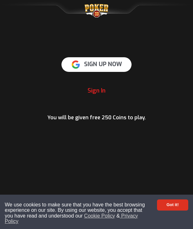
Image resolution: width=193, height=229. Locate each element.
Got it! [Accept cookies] (173, 204)
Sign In (96, 91)
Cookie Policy (99, 216)
